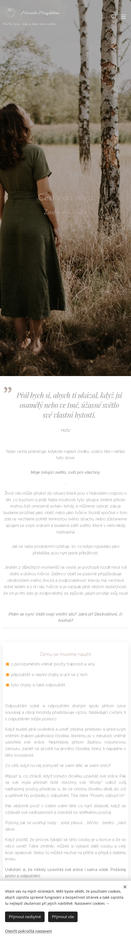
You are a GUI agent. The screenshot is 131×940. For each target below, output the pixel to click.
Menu (123, 16)
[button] (113, 16)
